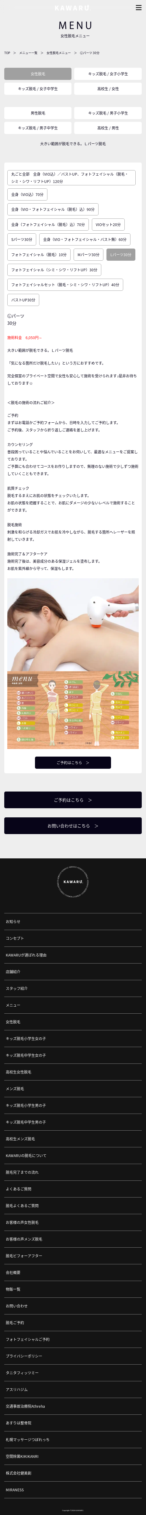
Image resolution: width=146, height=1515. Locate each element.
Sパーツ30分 (21, 239)
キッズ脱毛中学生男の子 (26, 1122)
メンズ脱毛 (15, 1088)
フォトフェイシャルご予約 (28, 1339)
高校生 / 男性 (108, 128)
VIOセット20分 (108, 224)
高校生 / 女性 (108, 88)
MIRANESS (15, 1490)
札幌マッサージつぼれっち (28, 1439)
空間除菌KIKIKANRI (22, 1456)
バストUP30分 (23, 300)
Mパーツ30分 (88, 254)
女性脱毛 (38, 74)
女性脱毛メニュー (59, 52)
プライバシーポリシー (24, 1356)
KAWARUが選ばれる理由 (26, 955)
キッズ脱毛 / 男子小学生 (108, 113)
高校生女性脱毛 (18, 1072)
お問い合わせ (17, 1306)
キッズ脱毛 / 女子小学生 (108, 74)
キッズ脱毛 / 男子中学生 (38, 128)
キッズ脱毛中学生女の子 (26, 1055)
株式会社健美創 (18, 1473)
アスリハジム (17, 1389)
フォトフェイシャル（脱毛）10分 (39, 254)
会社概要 (13, 1272)
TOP (7, 52)
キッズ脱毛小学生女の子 (26, 1038)
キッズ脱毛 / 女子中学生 (38, 88)
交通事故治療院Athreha (25, 1406)
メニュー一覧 (28, 52)
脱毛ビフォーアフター (24, 1256)
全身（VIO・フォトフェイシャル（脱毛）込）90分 (53, 209)
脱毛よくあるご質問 (22, 1205)
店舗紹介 (13, 971)
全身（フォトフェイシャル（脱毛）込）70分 (48, 224)
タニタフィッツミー (22, 1373)
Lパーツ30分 (120, 254)
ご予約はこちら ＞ (73, 762)
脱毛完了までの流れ (22, 1172)
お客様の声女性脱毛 (22, 1222)
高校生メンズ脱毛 (20, 1139)
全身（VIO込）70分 (27, 194)
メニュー (13, 1005)
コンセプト (15, 938)
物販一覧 (13, 1289)
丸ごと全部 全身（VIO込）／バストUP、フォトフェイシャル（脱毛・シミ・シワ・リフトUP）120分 (69, 177)
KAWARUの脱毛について (26, 1155)
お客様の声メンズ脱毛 (24, 1239)
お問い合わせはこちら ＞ (73, 826)
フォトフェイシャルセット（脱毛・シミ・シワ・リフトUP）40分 (65, 284)
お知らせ (13, 921)
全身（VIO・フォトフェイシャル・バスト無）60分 (85, 239)
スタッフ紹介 (17, 988)
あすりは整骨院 (18, 1423)
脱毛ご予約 (15, 1322)
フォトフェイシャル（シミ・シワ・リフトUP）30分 (54, 270)
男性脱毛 (38, 113)
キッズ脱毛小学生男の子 (26, 1105)
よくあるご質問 (18, 1189)
